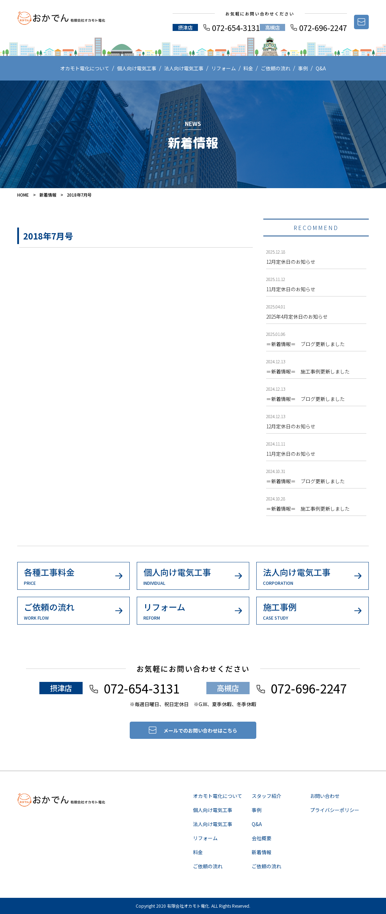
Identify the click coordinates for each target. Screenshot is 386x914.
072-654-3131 (236, 27)
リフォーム (223, 68)
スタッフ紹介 (266, 795)
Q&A (321, 68)
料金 (248, 68)
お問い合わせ (325, 795)
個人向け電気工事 (136, 68)
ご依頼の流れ (275, 68)
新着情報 (47, 195)
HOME (23, 195)
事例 (303, 68)
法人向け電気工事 (184, 68)
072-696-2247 (323, 27)
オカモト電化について (84, 68)
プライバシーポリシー (334, 809)
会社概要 (261, 838)
